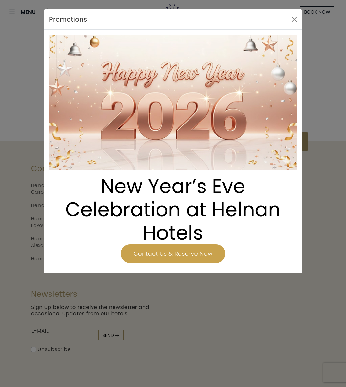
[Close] (294, 19)
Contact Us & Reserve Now (173, 254)
